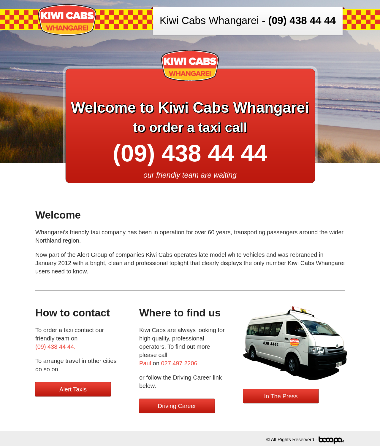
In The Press (280, 396)
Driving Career (177, 406)
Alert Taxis (73, 389)
